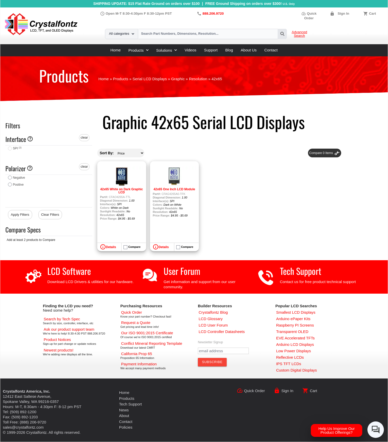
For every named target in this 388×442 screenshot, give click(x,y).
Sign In (343, 13)
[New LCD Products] (59, 350)
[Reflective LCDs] (290, 357)
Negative (19, 177)
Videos (190, 50)
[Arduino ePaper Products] (293, 319)
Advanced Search (299, 34)
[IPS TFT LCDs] (288, 364)
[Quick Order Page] (131, 312)
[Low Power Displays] (293, 351)
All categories (121, 33)
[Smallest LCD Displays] (295, 312)
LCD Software (69, 270)
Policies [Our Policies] (126, 427)
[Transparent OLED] (292, 331)
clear (84, 137)
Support (211, 50)
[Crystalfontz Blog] (213, 312)
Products (138, 50)
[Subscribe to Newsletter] (212, 362)
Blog (229, 50)
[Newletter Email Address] (223, 351)
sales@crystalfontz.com (23, 427)
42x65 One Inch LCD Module (174, 189)
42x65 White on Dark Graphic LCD (121, 191)
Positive (18, 184)
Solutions (166, 50)
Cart (372, 13)
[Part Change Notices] (57, 339)
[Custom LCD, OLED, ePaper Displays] (296, 370)
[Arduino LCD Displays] (295, 344)
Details (111, 247)
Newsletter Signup (210, 342)
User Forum (182, 270)
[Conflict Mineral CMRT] (151, 343)
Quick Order (254, 391)
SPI (17, 148)
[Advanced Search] (62, 319)
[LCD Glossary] (211, 319)
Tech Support (300, 270)
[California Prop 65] (136, 353)
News (124, 410)
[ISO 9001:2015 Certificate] (147, 333)
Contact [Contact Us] (126, 421)
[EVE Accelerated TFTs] (295, 338)
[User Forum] (213, 325)
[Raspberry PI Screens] (295, 325)
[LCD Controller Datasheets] (222, 331)
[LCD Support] (69, 329)
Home (115, 50)
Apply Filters (20, 215)
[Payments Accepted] (139, 364)
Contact (271, 50)
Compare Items (324, 153)
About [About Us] (124, 415)
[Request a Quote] (135, 322)
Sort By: (107, 153)
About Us (249, 50)
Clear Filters (50, 215)
